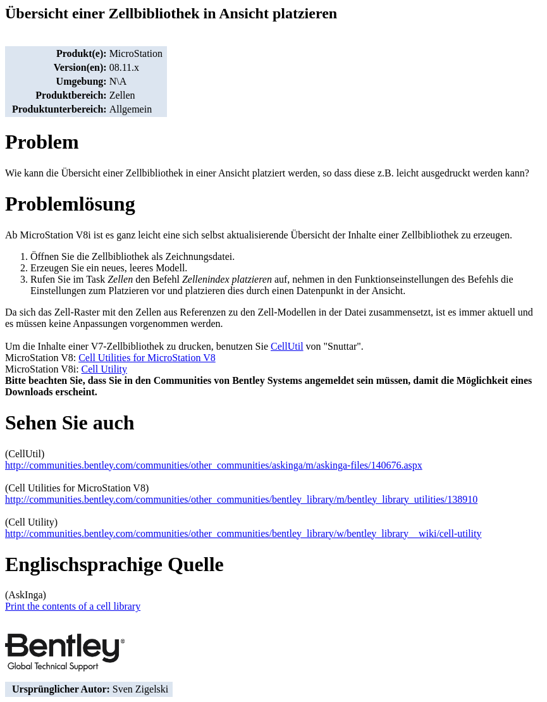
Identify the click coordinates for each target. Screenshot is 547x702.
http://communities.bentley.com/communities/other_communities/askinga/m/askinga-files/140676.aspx (213, 465)
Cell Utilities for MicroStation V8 (147, 357)
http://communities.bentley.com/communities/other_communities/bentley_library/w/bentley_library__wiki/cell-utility (243, 533)
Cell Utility (104, 369)
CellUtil (287, 346)
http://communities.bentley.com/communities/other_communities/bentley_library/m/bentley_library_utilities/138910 (241, 499)
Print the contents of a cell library (72, 606)
